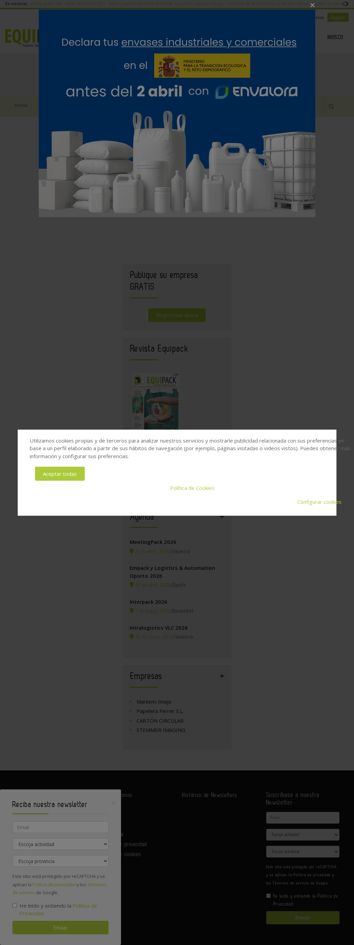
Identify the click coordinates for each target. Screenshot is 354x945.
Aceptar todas (60, 473)
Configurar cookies (319, 501)
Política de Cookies (192, 487)
